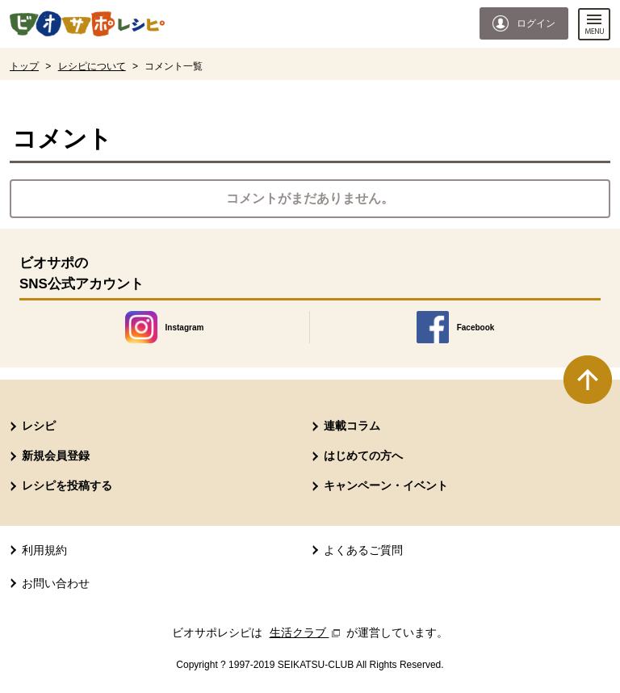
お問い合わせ (56, 583)
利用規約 (44, 550)
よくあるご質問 (363, 550)
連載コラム (352, 425)
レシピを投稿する (67, 485)
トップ (24, 66)
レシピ (39, 425)
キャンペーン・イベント (386, 485)
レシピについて (92, 66)
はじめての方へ (363, 455)
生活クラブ (307, 632)
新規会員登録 (56, 455)
